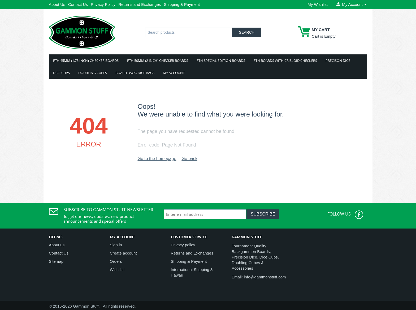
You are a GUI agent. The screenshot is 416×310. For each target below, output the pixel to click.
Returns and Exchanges (139, 4)
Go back (189, 158)
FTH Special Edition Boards (221, 60)
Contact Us (78, 4)
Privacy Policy (103, 4)
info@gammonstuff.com (265, 277)
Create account (123, 253)
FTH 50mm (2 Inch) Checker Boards (157, 60)
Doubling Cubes (92, 72)
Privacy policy (183, 245)
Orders (116, 261)
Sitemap (56, 261)
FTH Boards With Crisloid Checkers (285, 60)
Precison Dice (338, 60)
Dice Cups (61, 72)
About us (56, 245)
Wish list (117, 269)
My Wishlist (317, 4)
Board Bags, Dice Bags (134, 72)
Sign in (116, 245)
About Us (57, 4)
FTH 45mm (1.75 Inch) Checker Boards (86, 60)
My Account (174, 72)
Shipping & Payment (182, 4)
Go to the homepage (156, 158)
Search (246, 32)
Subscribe (263, 214)
